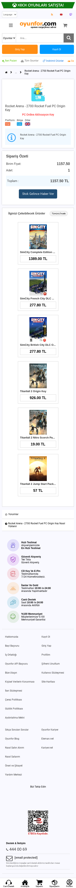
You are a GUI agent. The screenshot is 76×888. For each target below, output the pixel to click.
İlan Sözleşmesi (13, 690)
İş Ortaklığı (11, 654)
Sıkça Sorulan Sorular (17, 729)
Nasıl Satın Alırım (14, 747)
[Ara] (68, 38)
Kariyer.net (47, 747)
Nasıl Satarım (12, 756)
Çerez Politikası (13, 699)
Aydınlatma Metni (15, 717)
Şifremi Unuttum (51, 663)
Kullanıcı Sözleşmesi (53, 672)
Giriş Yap (46, 645)
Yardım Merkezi (13, 774)
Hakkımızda (11, 636)
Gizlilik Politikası (14, 708)
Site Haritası (48, 681)
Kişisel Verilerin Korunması (19, 681)
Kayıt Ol (46, 636)
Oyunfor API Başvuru (16, 663)
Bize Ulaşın (11, 672)
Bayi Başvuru (12, 645)
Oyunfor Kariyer (49, 729)
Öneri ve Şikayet (13, 765)
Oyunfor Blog (12, 738)
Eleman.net (47, 738)
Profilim (46, 654)
